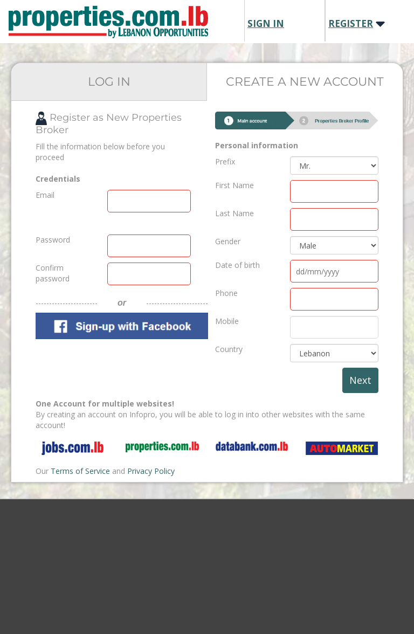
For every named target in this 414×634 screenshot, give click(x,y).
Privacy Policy (151, 471)
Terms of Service (80, 471)
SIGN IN (265, 23)
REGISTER (350, 23)
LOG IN (109, 81)
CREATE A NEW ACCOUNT (305, 81)
